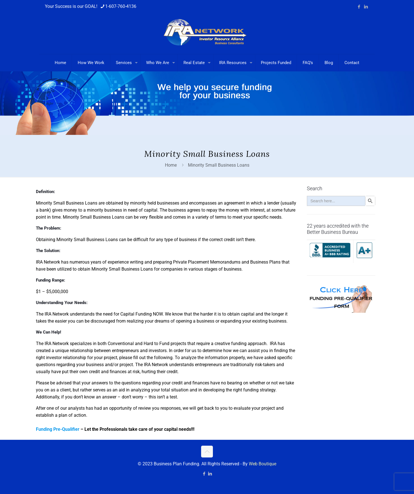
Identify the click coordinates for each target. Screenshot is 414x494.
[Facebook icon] (359, 6)
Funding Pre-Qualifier (57, 429)
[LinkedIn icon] (366, 6)
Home (171, 165)
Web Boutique (262, 463)
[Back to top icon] (207, 451)
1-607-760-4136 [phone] (120, 6)
